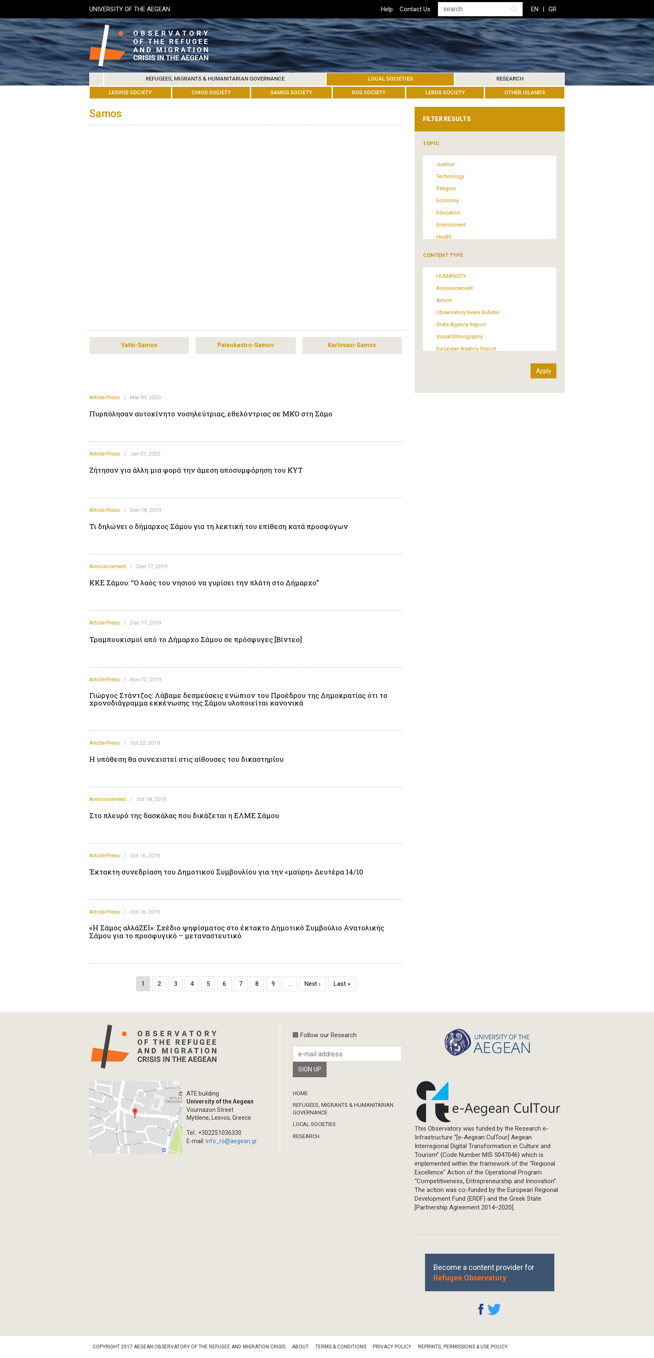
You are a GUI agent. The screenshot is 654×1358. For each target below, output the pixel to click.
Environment (451, 225)
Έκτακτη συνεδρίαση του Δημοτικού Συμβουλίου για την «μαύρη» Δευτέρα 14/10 (226, 872)
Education (448, 212)
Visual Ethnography (459, 336)
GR (552, 9)
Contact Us (415, 9)
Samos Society (291, 92)
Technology (450, 176)
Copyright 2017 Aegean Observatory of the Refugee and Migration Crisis (189, 1347)
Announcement (107, 566)
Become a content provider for (483, 1272)
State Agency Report (461, 324)
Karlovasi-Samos (352, 345)
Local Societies (390, 79)
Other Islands (524, 92)
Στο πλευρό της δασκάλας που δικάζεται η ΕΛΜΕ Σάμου (184, 815)
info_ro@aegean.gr (231, 1141)
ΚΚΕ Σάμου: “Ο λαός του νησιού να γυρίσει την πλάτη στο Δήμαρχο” (204, 583)
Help (387, 9)
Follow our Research (328, 1035)
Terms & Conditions (340, 1347)
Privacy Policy (392, 1347)
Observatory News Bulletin (467, 312)
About (300, 1347)
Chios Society (211, 92)
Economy (447, 200)
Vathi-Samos (139, 345)
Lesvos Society (130, 92)
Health (444, 237)
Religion (446, 188)
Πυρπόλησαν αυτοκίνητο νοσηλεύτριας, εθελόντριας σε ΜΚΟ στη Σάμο (210, 414)
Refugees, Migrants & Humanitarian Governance (215, 79)
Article (444, 300)
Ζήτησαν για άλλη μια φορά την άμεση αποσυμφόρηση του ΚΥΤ (196, 470)
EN (534, 9)
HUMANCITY (451, 276)
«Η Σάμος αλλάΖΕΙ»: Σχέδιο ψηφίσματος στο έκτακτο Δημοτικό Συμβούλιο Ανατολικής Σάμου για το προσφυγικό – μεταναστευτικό (236, 931)
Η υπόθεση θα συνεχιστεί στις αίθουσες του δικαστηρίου (186, 759)
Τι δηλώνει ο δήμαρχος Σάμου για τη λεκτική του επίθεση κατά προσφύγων (218, 526)
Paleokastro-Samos (245, 345)
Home (96, 79)
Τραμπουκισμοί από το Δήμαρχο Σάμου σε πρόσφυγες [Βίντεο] (195, 639)
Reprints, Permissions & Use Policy (463, 1347)
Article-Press (104, 397)
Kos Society (369, 92)
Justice (445, 164)
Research (509, 79)
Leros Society (445, 92)
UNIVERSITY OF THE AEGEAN (129, 9)
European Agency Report (466, 348)
